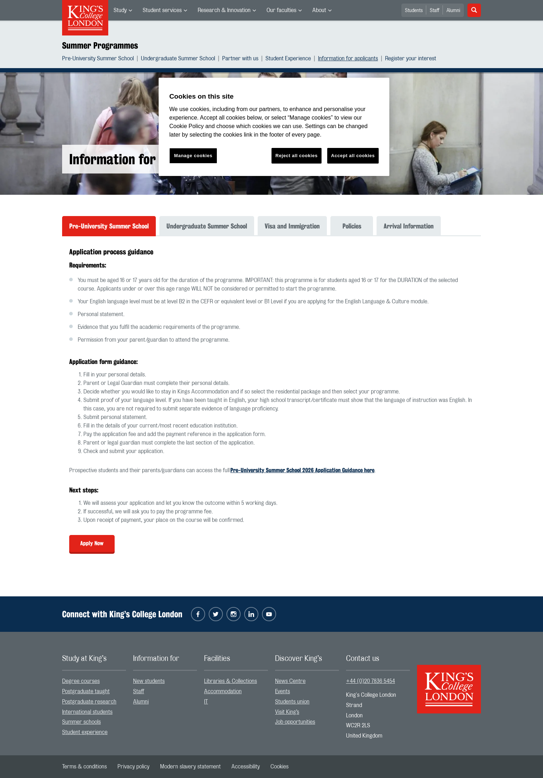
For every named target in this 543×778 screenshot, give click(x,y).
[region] (274, 127)
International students (87, 712)
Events (282, 691)
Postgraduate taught (86, 691)
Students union (292, 702)
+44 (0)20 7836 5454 (370, 681)
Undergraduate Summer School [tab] (206, 226)
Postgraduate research (89, 702)
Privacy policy (133, 766)
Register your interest (410, 58)
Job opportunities (295, 722)
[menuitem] (122, 10)
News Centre (290, 681)
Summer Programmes (100, 45)
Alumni (453, 10)
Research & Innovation (224, 10)
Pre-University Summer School (98, 58)
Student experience (85, 732)
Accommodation (223, 691)
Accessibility (245, 766)
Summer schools (81, 722)
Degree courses (81, 681)
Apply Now (92, 543)
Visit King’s (287, 712)
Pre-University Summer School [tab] (109, 226)
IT (206, 702)
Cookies (279, 766)
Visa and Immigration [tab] (292, 226)
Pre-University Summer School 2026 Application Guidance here (302, 470)
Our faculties (281, 10)
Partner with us (240, 58)
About (319, 10)
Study (120, 10)
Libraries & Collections (230, 681)
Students (414, 10)
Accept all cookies (353, 155)
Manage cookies (193, 155)
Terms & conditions (84, 766)
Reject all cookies (296, 155)
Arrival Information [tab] (409, 226)
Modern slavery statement (190, 766)
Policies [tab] (351, 226)
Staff (434, 10)
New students (149, 681)
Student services (162, 10)
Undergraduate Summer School (178, 58)
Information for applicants (348, 58)
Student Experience (288, 58)
